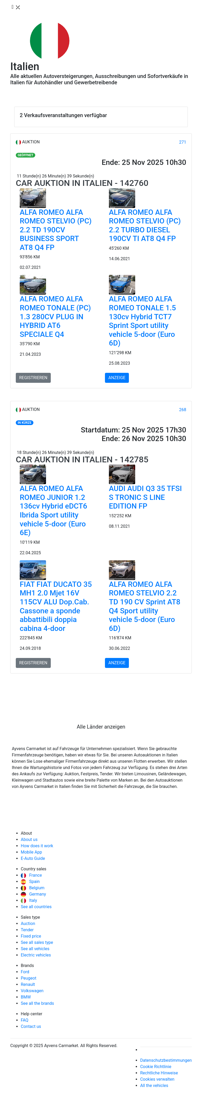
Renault (28, 984)
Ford (25, 971)
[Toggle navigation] (16, 7)
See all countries (36, 906)
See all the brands (37, 1003)
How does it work (37, 845)
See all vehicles (35, 948)
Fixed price (31, 936)
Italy (29, 900)
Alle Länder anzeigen (101, 727)
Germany (33, 894)
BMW (26, 997)
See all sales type (37, 942)
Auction (28, 923)
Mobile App (31, 852)
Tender (27, 929)
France (31, 875)
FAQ (24, 1020)
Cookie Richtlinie (155, 1066)
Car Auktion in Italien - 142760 (82, 183)
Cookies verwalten (157, 1079)
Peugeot (28, 978)
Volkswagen (32, 990)
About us (29, 839)
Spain (30, 881)
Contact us (31, 1026)
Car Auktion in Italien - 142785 (82, 459)
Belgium (32, 887)
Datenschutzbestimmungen (166, 1060)
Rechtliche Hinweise (159, 1072)
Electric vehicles (36, 955)
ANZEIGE (116, 377)
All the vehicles (154, 1085)
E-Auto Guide (33, 858)
